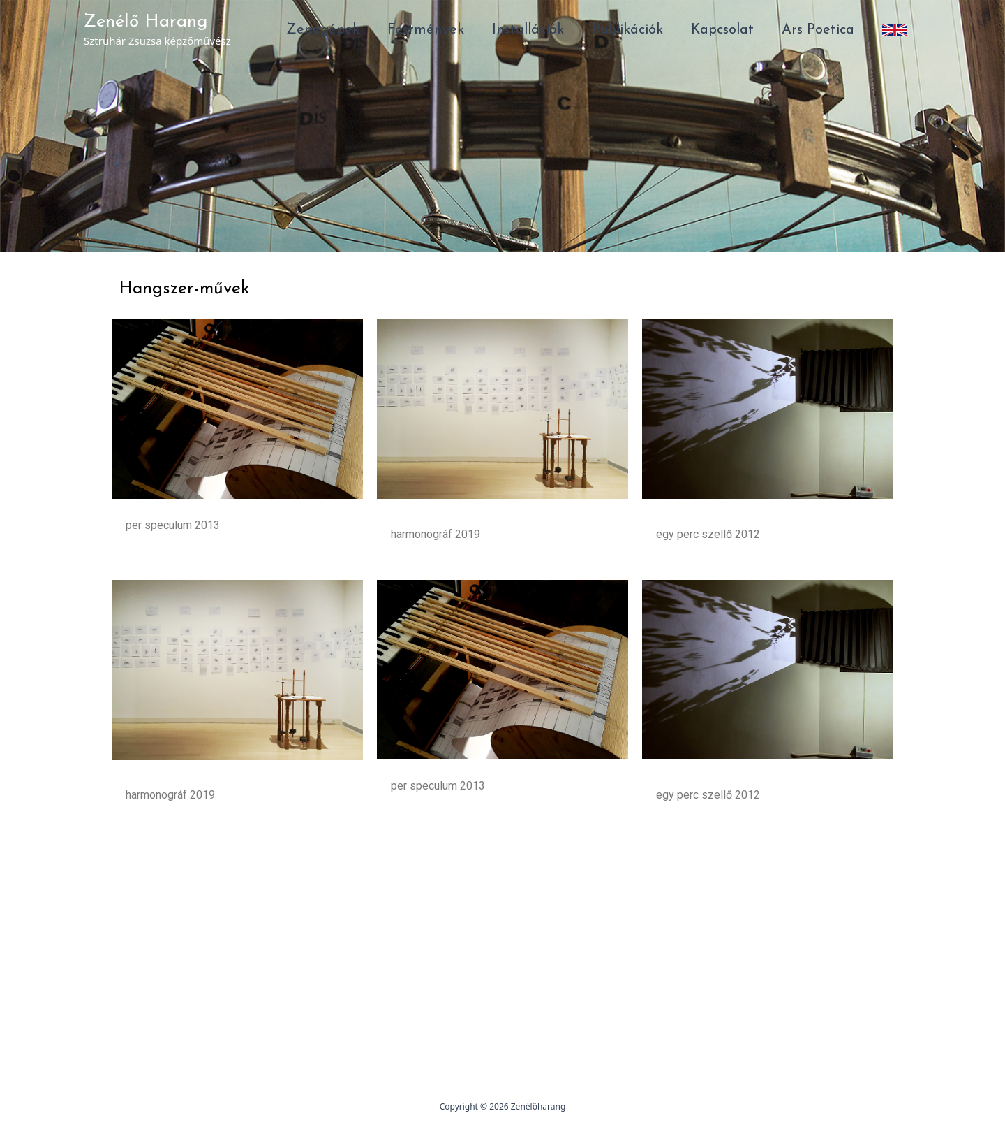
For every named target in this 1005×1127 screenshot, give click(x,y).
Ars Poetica (818, 30)
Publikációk (627, 30)
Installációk (528, 30)
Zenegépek (322, 30)
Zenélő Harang (146, 22)
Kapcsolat (722, 30)
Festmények (425, 30)
